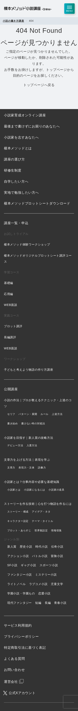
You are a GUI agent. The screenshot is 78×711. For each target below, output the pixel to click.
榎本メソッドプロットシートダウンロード (37, 203)
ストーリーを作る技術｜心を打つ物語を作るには (38, 503)
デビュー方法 (15, 445)
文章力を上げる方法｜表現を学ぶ (27, 459)
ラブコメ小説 (38, 584)
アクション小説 (18, 556)
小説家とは (14, 489)
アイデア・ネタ (41, 511)
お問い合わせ (14, 670)
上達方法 (57, 414)
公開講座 (11, 389)
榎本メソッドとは (18, 148)
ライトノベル (16, 584)
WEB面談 (10, 305)
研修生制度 (12, 170)
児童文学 (57, 584)
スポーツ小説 (49, 565)
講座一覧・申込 (16, 223)
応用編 (8, 294)
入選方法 (32, 445)
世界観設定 (41, 530)
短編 (38, 602)
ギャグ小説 (28, 565)
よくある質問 (14, 658)
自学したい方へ (16, 181)
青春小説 (60, 602)
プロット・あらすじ (19, 530)
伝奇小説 (57, 546)
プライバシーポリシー (21, 636)
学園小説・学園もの (21, 593)
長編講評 (10, 337)
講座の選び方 (14, 159)
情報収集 (56, 530)
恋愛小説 (44, 593)
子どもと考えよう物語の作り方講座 (28, 369)
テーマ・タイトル (42, 521)
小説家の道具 (56, 489)
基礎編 (8, 283)
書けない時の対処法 (33, 423)
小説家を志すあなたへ (21, 137)
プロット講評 (13, 326)
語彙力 (42, 467)
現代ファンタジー (19, 602)
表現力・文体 (27, 467)
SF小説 (12, 565)
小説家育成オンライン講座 (25, 115)
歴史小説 (26, 546)
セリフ (11, 414)
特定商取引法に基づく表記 (25, 647)
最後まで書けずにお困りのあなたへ (32, 126)
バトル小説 (39, 556)
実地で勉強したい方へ (21, 192)
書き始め (12, 423)
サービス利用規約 (18, 625)
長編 (48, 602)
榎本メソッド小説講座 (27, 8)
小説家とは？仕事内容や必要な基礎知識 (31, 481)
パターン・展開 (28, 414)
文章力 (11, 467)
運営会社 (11, 681)
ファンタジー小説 (19, 574)
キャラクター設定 (17, 521)
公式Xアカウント (22, 693)
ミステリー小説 (46, 574)
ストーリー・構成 (17, 511)
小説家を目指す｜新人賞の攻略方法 (28, 437)
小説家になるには (34, 489)
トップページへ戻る (39, 85)
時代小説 (41, 546)
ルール (44, 414)
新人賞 (11, 546)
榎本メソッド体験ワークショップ (27, 244)
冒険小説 (57, 556)
